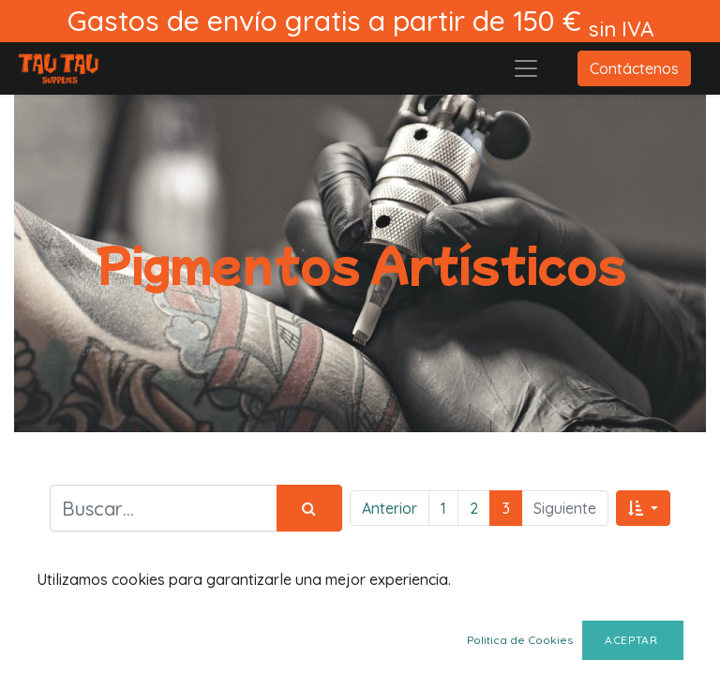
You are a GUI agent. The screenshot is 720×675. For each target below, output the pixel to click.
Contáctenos (634, 68)
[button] (643, 508)
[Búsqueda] (309, 508)
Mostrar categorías (129, 608)
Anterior (389, 508)
